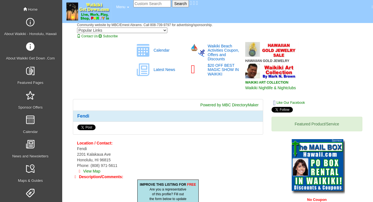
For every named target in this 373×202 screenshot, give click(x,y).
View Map (88, 171)
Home (30, 9)
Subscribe (108, 36)
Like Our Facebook (289, 103)
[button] (122, 7)
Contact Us (87, 36)
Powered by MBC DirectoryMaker (229, 105)
